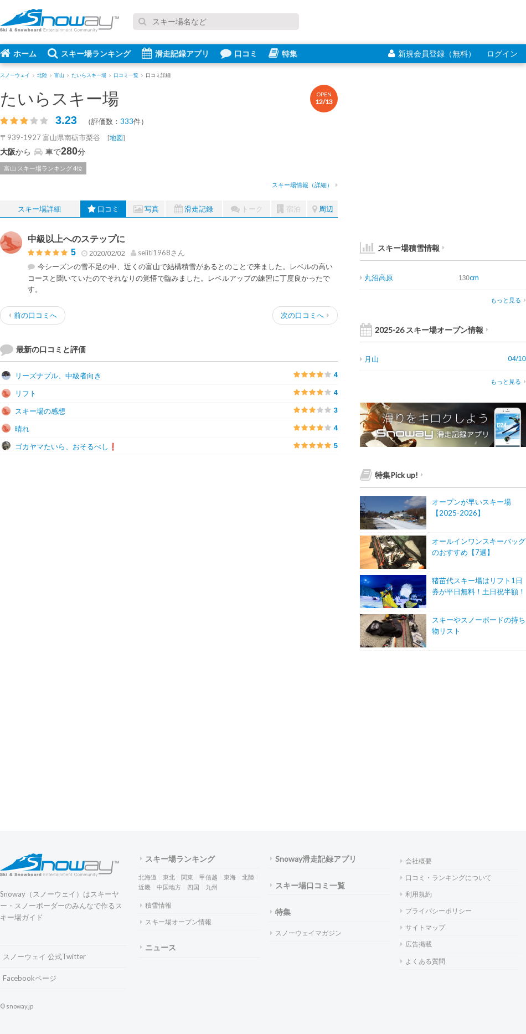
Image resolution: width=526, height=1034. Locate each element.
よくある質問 (422, 961)
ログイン (502, 53)
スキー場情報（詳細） (305, 184)
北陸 (248, 877)
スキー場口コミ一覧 (307, 885)
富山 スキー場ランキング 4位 (43, 168)
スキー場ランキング (89, 53)
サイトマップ (422, 927)
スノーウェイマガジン (306, 933)
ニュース (158, 947)
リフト (19, 393)
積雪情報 (156, 905)
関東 (187, 877)
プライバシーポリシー (436, 911)
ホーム (18, 53)
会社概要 (416, 861)
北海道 (147, 877)
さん (158, 252)
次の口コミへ (305, 315)
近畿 (144, 887)
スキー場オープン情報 (176, 922)
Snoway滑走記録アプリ (313, 858)
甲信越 (208, 877)
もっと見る (508, 299)
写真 (146, 209)
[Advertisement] (255, 541)
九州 (211, 887)
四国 (193, 887)
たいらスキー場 (59, 98)
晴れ (15, 428)
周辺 (322, 209)
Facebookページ (29, 978)
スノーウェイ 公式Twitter (44, 956)
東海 (230, 877)
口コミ (238, 53)
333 (126, 121)
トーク (247, 209)
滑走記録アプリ (175, 53)
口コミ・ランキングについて (446, 877)
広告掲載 (416, 944)
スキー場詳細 (39, 208)
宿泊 (289, 209)
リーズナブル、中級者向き (51, 375)
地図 (116, 137)
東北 (169, 877)
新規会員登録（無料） (432, 53)
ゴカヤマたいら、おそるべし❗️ (59, 446)
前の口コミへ (32, 315)
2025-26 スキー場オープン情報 (424, 330)
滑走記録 (193, 209)
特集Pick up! (391, 475)
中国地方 (169, 887)
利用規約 (416, 894)
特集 (283, 53)
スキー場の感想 (33, 411)
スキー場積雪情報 (400, 248)
